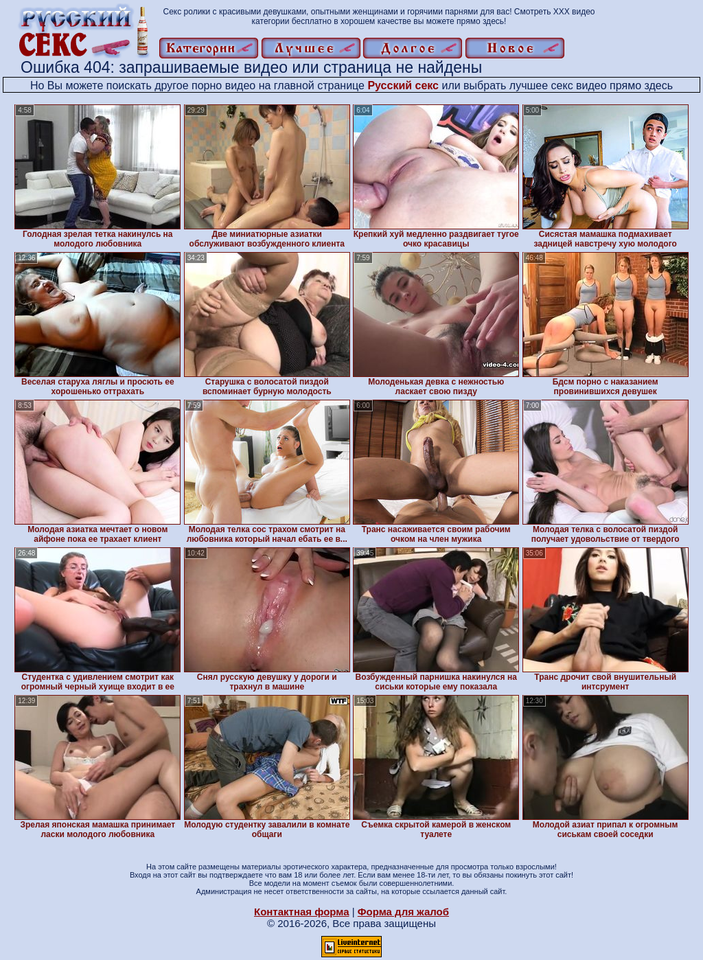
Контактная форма (301, 911)
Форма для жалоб (403, 911)
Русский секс (403, 85)
